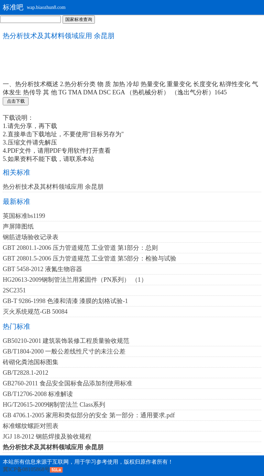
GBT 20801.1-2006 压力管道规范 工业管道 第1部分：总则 (80, 247)
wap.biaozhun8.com (46, 7)
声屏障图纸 (18, 226)
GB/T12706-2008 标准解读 (38, 394)
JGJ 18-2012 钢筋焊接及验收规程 (47, 436)
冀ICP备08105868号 (26, 469)
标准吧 (13, 7)
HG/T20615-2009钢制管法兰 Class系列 (54, 404)
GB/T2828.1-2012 (25, 372)
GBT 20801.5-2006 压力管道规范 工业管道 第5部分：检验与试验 (89, 258)
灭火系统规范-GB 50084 (35, 311)
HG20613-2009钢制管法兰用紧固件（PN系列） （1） (75, 279)
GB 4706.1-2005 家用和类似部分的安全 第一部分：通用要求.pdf (89, 415)
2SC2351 (14, 290)
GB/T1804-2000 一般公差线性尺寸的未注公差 (64, 351)
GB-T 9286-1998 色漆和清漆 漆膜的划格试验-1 (65, 301)
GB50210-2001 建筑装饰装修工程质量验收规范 (66, 340)
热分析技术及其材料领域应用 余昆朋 (53, 186)
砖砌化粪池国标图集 (30, 362)
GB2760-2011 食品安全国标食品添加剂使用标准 (67, 383)
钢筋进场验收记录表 (30, 237)
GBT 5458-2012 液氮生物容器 (42, 269)
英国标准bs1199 (24, 215)
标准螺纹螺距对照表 (30, 425)
